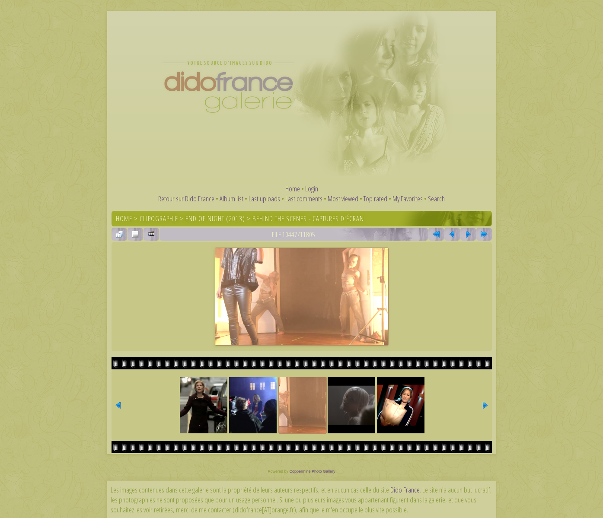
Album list (231, 198)
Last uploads (264, 198)
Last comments (303, 198)
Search (436, 198)
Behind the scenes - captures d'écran (308, 218)
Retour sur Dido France (186, 198)
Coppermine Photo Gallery (312, 471)
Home (292, 189)
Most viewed (343, 198)
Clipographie (159, 218)
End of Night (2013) (215, 218)
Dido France (405, 490)
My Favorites (407, 198)
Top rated (375, 198)
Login (311, 189)
